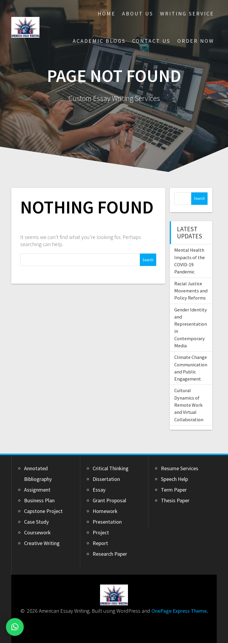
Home (106, 13)
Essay (99, 489)
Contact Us (151, 40)
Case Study (36, 521)
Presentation (107, 521)
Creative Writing (42, 543)
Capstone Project (43, 511)
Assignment (37, 489)
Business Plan (39, 500)
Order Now (195, 40)
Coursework (37, 532)
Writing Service (187, 13)
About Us (137, 13)
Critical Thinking (111, 468)
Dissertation (106, 479)
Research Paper (110, 553)
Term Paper (174, 489)
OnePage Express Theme (179, 610)
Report (100, 543)
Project (101, 532)
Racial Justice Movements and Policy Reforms (191, 291)
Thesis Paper (175, 500)
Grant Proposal (109, 500)
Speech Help (174, 479)
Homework (105, 511)
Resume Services (179, 468)
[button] (15, 627)
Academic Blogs (99, 40)
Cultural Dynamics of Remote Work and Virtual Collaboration (188, 404)
